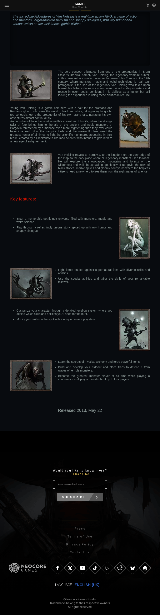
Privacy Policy (80, 544)
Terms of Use (80, 536)
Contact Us (80, 552)
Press (80, 528)
